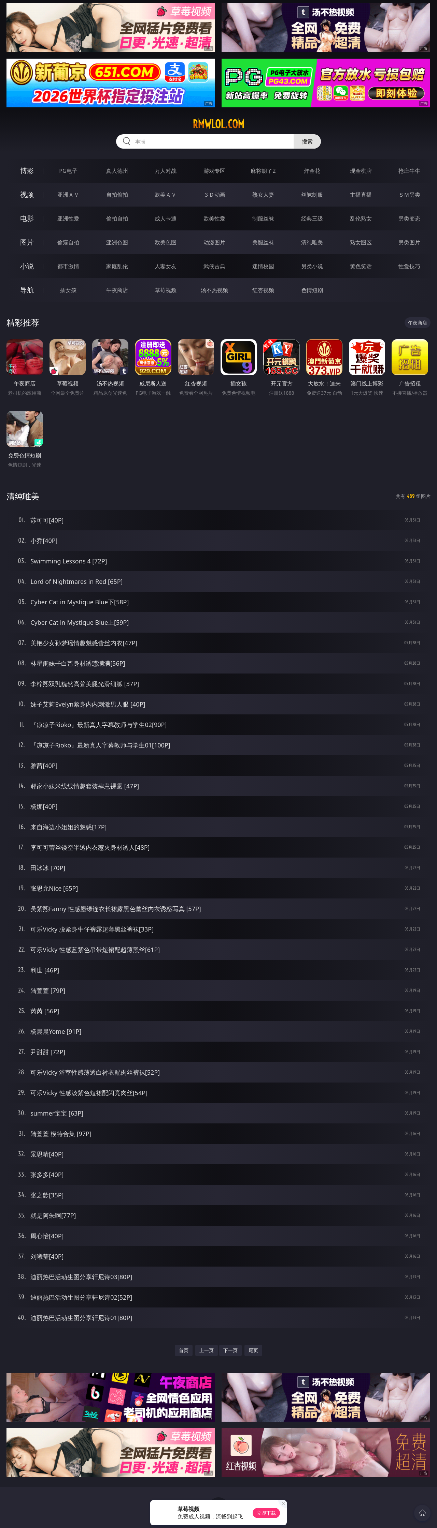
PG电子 (68, 171)
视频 (27, 194)
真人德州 (117, 171)
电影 (27, 218)
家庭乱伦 (117, 266)
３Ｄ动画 (214, 194)
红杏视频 (263, 290)
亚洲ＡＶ (68, 194)
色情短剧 (312, 290)
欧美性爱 (214, 218)
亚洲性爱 (68, 218)
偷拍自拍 (117, 218)
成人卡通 (166, 218)
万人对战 (166, 171)
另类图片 (409, 242)
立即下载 (266, 1513)
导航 (27, 289)
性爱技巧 (409, 266)
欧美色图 (166, 242)
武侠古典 (214, 266)
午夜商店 (117, 290)
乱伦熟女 (361, 218)
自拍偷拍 (117, 194)
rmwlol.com (218, 124)
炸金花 (312, 171)
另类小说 (312, 266)
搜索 (307, 141)
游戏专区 (214, 171)
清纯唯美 (312, 242)
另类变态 (409, 218)
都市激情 (68, 266)
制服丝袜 (263, 218)
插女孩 (68, 290)
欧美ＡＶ (166, 194)
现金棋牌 (361, 171)
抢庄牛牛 (409, 171)
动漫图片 (214, 242)
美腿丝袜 (263, 242)
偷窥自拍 (68, 242)
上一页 (206, 1350)
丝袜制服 (312, 194)
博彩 (27, 170)
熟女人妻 (263, 194)
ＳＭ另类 (409, 194)
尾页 (253, 1350)
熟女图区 (361, 242)
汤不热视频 (214, 290)
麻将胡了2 (263, 171)
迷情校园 (263, 266)
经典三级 (312, 218)
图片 (27, 242)
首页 (183, 1350)
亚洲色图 (117, 242)
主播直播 (361, 194)
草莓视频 (166, 290)
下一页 (230, 1350)
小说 (27, 266)
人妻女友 (166, 266)
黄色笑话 (361, 266)
